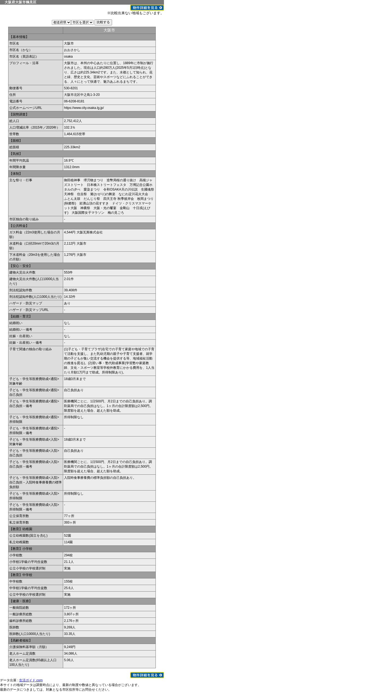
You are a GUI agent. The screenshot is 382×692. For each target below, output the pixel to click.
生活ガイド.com (31, 680)
